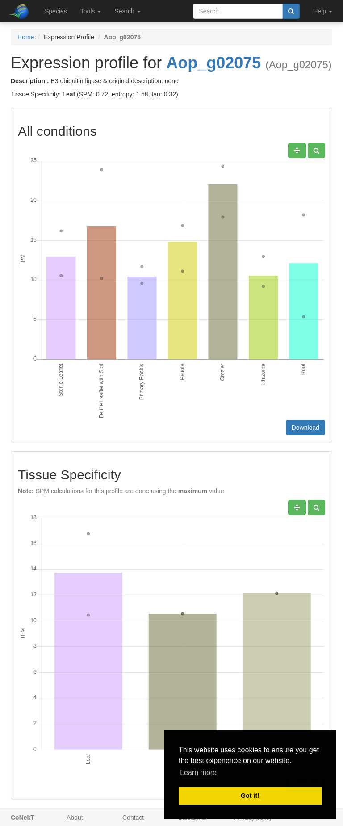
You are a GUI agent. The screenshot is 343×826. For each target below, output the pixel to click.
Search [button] (127, 11)
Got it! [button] (250, 795)
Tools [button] (90, 11)
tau (155, 94)
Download (305, 427)
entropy (122, 94)
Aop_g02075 (213, 63)
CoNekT (22, 817)
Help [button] (322, 11)
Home (25, 37)
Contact (133, 817)
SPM (85, 94)
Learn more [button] (198, 772)
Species (56, 11)
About (75, 817)
